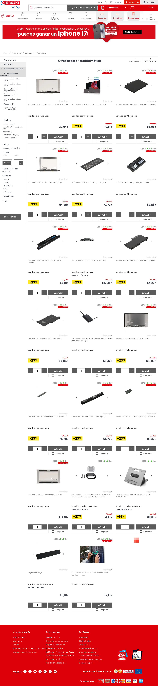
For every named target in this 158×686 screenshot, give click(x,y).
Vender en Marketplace (56, 663)
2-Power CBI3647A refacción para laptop (88, 416)
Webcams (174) (9, 104)
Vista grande (150, 61)
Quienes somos (53, 637)
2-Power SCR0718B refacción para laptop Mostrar (48, 104)
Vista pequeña (135, 61)
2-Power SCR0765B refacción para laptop (45, 495)
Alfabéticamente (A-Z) (11, 135)
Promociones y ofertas (89, 655)
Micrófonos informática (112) (12, 100)
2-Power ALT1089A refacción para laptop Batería (47, 416)
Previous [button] (76, 85)
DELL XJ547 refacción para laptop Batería (132, 182)
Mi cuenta (148, 2)
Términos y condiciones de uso (60, 655)
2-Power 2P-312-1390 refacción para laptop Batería (45, 261)
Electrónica (8, 64)
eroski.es (118, 2)
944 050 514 (106, 2)
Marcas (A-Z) (7, 132)
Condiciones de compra (57, 641)
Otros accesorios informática (9, 74)
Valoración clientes (9, 138)
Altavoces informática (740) (12, 80)
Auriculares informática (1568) (12, 85)
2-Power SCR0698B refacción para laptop (133, 338)
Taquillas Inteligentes (88, 648)
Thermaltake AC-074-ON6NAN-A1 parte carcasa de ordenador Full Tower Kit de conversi (91, 496)
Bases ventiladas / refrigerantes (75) (10, 90)
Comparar (60, 141)
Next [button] (107, 85)
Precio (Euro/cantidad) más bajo (13, 128)
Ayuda (16, 645)
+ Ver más (7, 192)
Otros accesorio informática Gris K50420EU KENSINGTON (133, 496)
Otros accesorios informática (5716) (10, 108)
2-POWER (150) (8, 186)
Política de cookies (54, 648)
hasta (16, 155)
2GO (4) (5, 189)
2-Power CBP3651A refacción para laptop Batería (135, 260)
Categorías (10, 60)
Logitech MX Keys (35, 573)
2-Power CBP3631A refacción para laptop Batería (135, 104)
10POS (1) (6, 180)
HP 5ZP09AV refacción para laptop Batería (89, 260)
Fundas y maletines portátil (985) (11, 95)
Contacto (17, 641)
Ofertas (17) (6, 171)
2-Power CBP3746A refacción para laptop (89, 182)
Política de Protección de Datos (60, 652)
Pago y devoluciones (55, 644)
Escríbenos (112, 2)
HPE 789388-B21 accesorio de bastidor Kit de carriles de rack (90, 574)
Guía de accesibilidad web (25, 652)
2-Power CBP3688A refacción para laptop (45, 338)
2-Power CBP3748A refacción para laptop (89, 104)
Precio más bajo (8, 124)
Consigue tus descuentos (90, 659)
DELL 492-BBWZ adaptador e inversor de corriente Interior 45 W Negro (92, 339)
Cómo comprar (86, 663)
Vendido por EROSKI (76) (11, 148)
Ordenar (8, 120)
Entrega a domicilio (87, 652)
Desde (5, 155)
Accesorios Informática (13, 69)
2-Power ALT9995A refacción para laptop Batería (135, 416)
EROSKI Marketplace (54, 659)
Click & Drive (84, 644)
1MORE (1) (6, 183)
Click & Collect (85, 641)
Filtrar (7, 144)
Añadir (58, 137)
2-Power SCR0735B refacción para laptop (45, 182)
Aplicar (7, 163)
